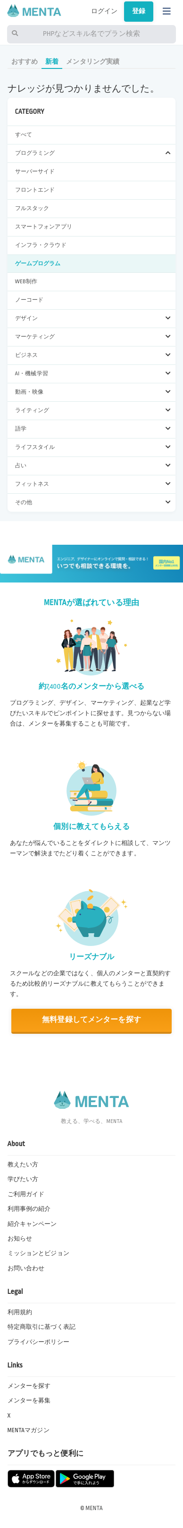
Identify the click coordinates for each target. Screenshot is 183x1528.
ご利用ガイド (26, 1194)
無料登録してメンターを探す (91, 1020)
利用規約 (20, 1312)
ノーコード (29, 300)
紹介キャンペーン (32, 1224)
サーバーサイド (35, 172)
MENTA (94, 1508)
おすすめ (24, 61)
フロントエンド (35, 190)
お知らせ (20, 1238)
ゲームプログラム (38, 264)
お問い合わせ (26, 1268)
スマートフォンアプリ (43, 227)
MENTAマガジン (29, 1430)
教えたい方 (23, 1164)
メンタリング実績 (92, 61)
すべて (23, 135)
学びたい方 (23, 1179)
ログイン (104, 11)
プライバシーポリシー (38, 1342)
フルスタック (32, 208)
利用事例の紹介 (29, 1209)
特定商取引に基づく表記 (42, 1327)
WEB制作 (26, 282)
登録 (138, 11)
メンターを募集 (29, 1400)
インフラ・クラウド (41, 245)
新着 (51, 61)
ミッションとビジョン (38, 1253)
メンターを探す (29, 1386)
